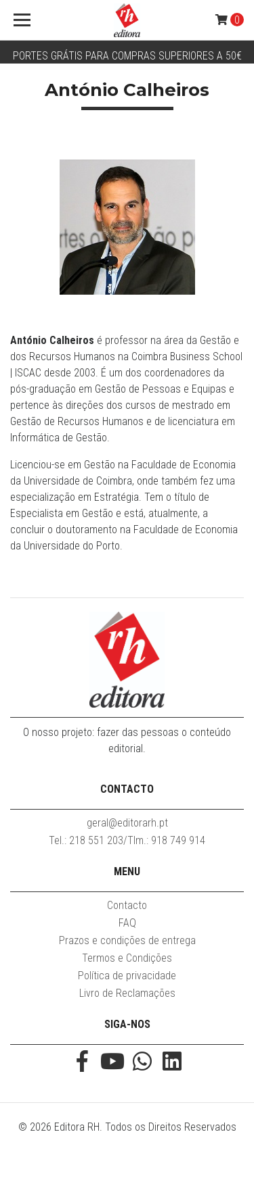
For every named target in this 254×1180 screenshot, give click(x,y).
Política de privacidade (127, 975)
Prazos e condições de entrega (127, 940)
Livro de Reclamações (127, 993)
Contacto (127, 905)
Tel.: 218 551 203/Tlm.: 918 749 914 (127, 840)
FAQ (127, 922)
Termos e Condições (127, 958)
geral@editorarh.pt (127, 822)
